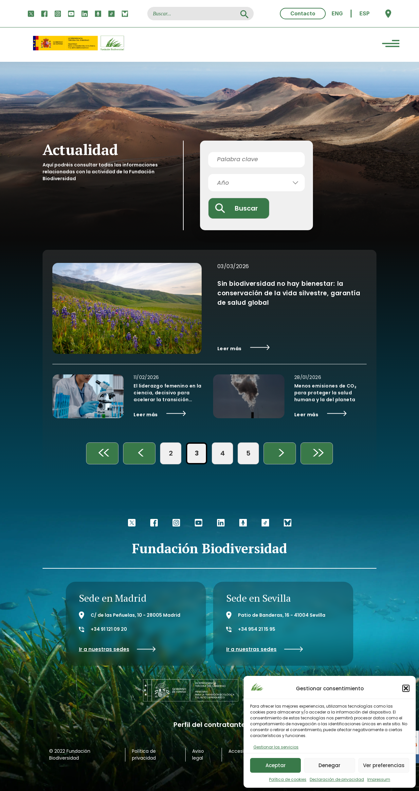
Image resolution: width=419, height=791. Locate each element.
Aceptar (275, 765)
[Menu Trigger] (390, 45)
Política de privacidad (144, 754)
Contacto (302, 13)
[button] (406, 688)
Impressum (378, 779)
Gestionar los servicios (276, 747)
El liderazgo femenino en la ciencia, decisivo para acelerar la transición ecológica (167, 393)
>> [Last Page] (317, 453)
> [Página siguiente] (279, 453)
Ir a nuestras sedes (117, 649)
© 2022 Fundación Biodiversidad (69, 754)
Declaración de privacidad (337, 779)
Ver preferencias (384, 765)
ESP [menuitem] (364, 13)
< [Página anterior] (139, 453)
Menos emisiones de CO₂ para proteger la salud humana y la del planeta (325, 393)
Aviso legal (198, 754)
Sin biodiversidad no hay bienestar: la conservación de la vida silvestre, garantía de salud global (288, 293)
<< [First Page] (102, 453)
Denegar (329, 765)
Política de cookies (287, 779)
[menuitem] (337, 13)
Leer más (243, 348)
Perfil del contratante (209, 724)
